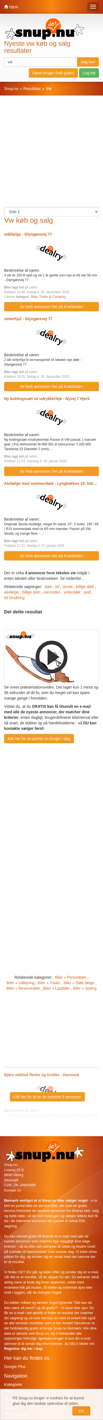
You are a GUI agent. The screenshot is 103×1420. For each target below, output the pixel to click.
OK (81, 1411)
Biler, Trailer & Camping (48, 297)
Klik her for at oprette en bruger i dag (39, 738)
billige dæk (85, 586)
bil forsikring (14, 597)
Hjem (11, 7)
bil (57, 586)
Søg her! (87, 62)
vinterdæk (71, 592)
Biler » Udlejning (21, 983)
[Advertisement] (51, 154)
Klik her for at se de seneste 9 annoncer (47, 1097)
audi (87, 592)
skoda (67, 586)
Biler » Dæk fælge (78, 983)
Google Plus (15, 1366)
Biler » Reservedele (23, 988)
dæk (48, 586)
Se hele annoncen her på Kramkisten (51, 306)
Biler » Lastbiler (56, 988)
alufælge (11, 592)
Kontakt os (12, 1190)
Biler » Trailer (49, 983)
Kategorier (13, 1384)
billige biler (31, 592)
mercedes (51, 592)
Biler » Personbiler (70, 977)
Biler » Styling (85, 988)
